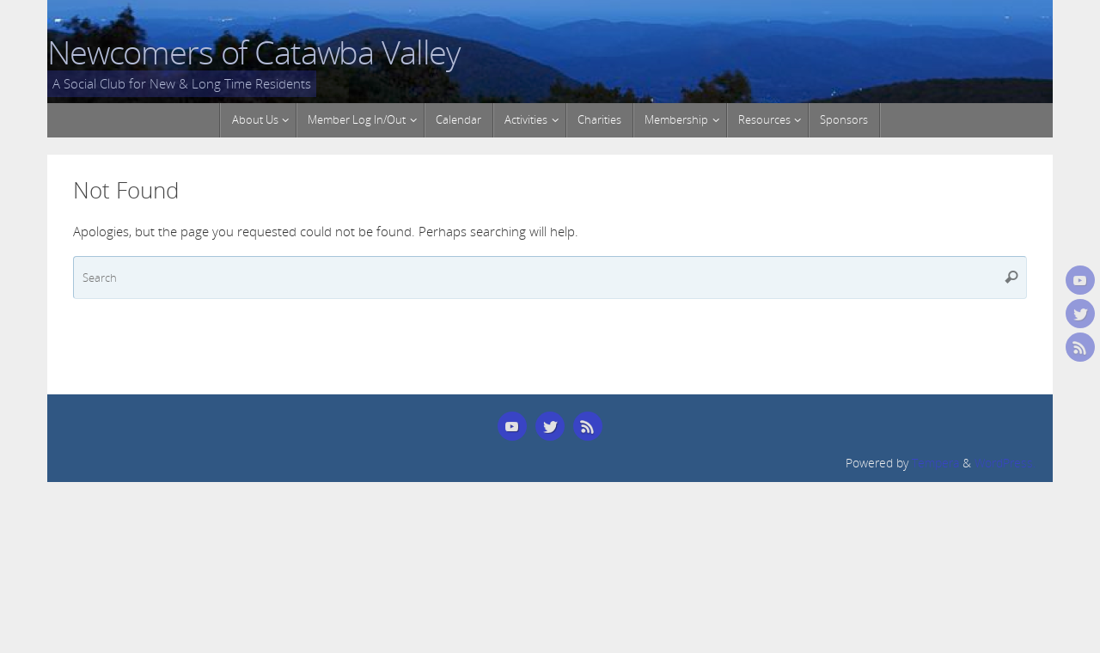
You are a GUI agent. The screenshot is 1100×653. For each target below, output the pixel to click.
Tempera (935, 463)
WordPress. (1005, 463)
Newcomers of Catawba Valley (253, 52)
